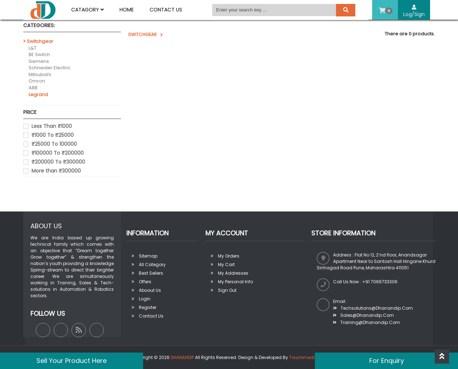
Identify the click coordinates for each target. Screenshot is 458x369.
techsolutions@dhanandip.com (373, 308)
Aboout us (150, 290)
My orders (228, 256)
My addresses (233, 273)
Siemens (39, 61)
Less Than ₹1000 (51, 126)
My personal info (235, 282)
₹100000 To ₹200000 (57, 152)
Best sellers (151, 273)
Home (127, 9)
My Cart (226, 264)
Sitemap (148, 256)
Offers (145, 282)
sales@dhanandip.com (363, 315)
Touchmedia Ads (308, 357)
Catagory (87, 9)
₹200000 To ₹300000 (58, 161)
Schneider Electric (49, 67)
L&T (32, 48)
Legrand (38, 94)
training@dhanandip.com (366, 322)
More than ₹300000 (56, 170)
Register (147, 307)
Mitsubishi (40, 74)
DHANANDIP (182, 357)
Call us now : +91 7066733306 (365, 282)
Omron (37, 81)
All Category (152, 264)
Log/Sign (414, 11)
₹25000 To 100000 (54, 144)
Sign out (227, 290)
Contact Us (166, 9)
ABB (33, 87)
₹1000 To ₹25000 (52, 135)
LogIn (145, 299)
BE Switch (39, 54)
